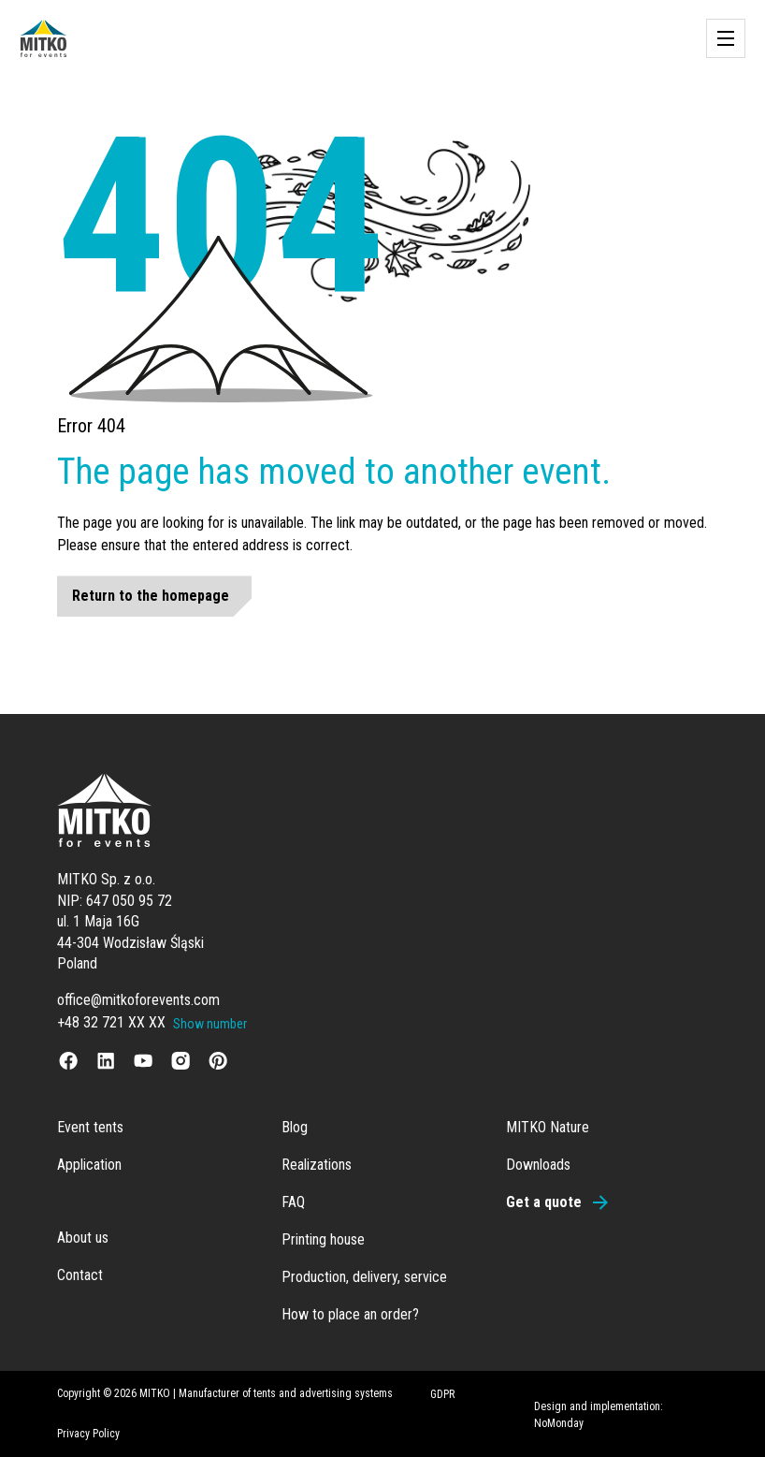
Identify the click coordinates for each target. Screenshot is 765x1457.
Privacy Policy (88, 1433)
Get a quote (544, 1202)
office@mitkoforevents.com (138, 1000)
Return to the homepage (150, 596)
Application (89, 1164)
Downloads (538, 1164)
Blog (294, 1127)
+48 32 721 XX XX (111, 1022)
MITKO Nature (547, 1127)
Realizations (316, 1164)
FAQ (293, 1202)
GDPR (442, 1394)
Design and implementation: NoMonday (598, 1415)
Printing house (323, 1239)
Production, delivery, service (364, 1277)
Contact (80, 1275)
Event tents (90, 1127)
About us (82, 1237)
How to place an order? (350, 1314)
